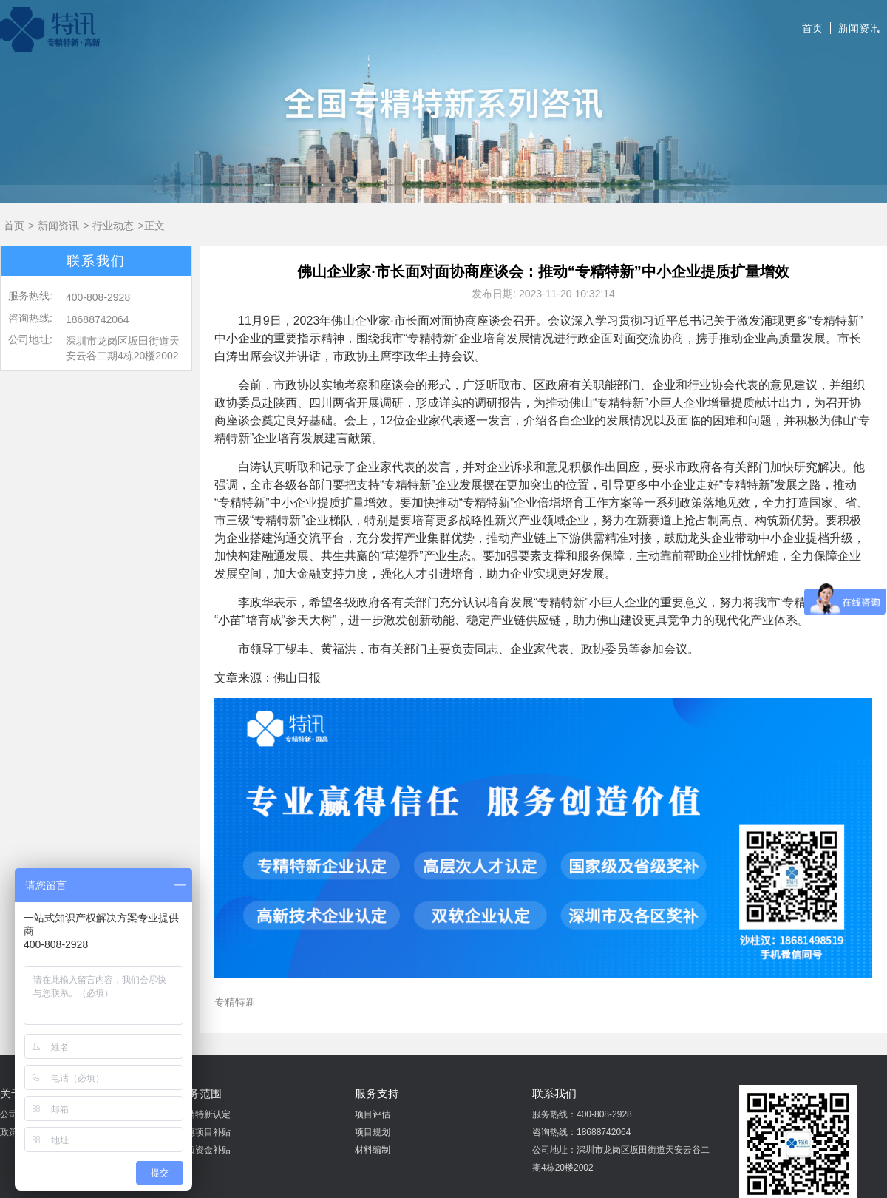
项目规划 (372, 1132)
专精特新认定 (204, 1114)
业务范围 (199, 1093)
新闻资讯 (859, 28)
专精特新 (235, 1002)
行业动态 (113, 225)
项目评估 (372, 1114)
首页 (812, 28)
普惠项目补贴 (204, 1132)
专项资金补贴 (204, 1150)
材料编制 (372, 1150)
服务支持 (377, 1093)
